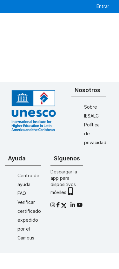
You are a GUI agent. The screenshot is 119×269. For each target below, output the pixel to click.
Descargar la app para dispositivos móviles (63, 182)
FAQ (21, 193)
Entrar (102, 6)
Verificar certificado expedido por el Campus (29, 219)
